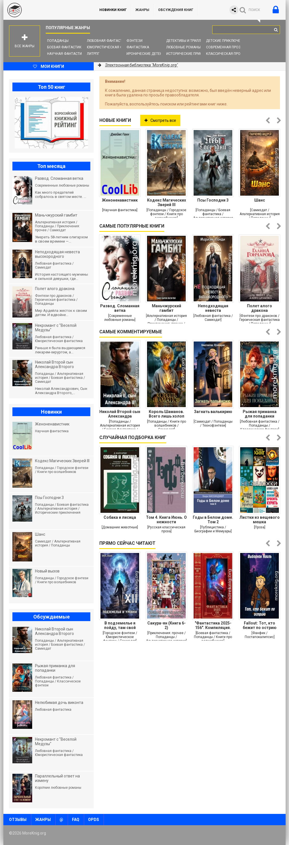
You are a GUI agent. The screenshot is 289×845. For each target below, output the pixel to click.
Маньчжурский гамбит (166, 308)
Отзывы (18, 819)
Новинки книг (113, 10)
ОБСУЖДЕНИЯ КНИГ (175, 10)
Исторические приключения (192, 54)
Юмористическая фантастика (115, 47)
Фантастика (137, 47)
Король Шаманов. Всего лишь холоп (166, 413)
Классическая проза (225, 54)
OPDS (93, 819)
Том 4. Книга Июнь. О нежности (166, 519)
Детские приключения (226, 41)
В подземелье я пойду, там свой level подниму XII (120, 625)
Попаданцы (58, 41)
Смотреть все (160, 120)
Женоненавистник (120, 200)
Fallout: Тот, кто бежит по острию (260, 625)
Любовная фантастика (108, 41)
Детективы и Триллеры (187, 41)
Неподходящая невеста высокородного (213, 308)
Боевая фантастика (65, 47)
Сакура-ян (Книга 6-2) (166, 625)
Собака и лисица (120, 517)
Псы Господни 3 (213, 200)
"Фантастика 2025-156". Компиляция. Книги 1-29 (213, 625)
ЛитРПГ (93, 54)
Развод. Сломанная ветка (119, 308)
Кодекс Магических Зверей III (166, 202)
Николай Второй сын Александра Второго (119, 413)
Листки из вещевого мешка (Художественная (259, 519)
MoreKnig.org (45, 10)
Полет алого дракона (259, 308)
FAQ (75, 819)
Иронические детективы (149, 54)
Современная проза (224, 47)
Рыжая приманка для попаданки (260, 413)
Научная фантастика (66, 54)
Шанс (259, 200)
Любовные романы (183, 47)
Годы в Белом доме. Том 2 (213, 519)
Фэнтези (134, 41)
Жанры (142, 10)
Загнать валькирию (213, 411)
